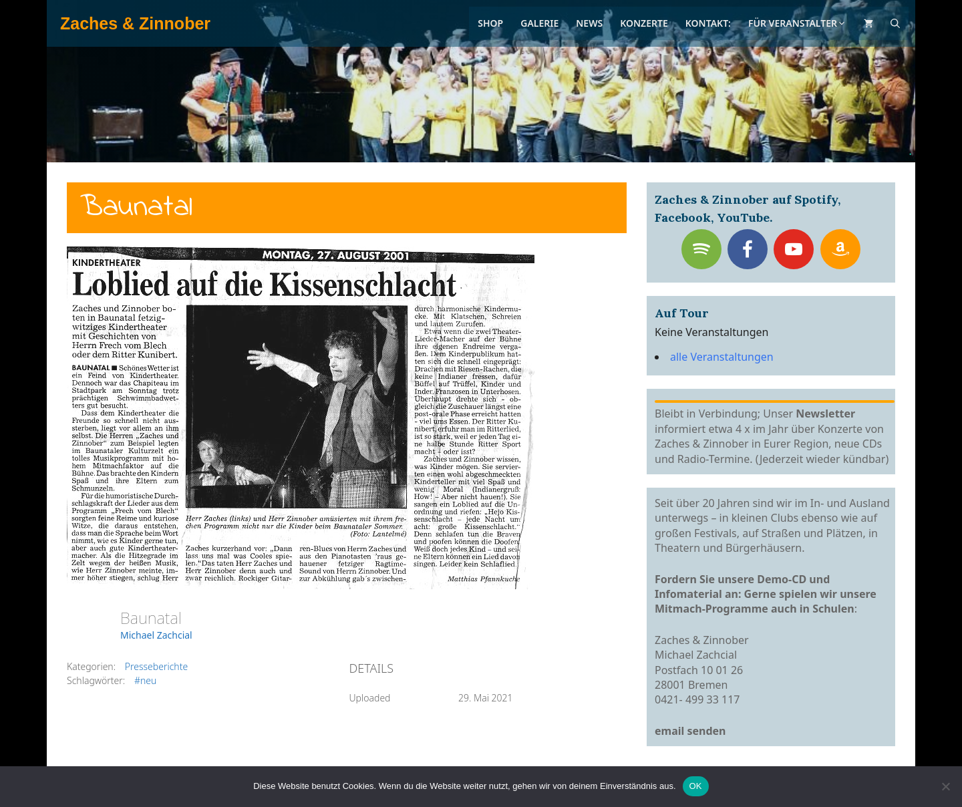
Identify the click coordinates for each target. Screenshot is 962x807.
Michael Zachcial (156, 635)
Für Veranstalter (797, 23)
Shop (490, 23)
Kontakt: (708, 23)
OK (695, 786)
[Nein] (945, 786)
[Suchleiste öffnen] (895, 23)
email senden (690, 730)
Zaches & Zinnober (135, 23)
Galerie (539, 23)
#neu (145, 680)
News (589, 23)
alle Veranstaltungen (722, 356)
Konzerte (644, 23)
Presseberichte (156, 666)
